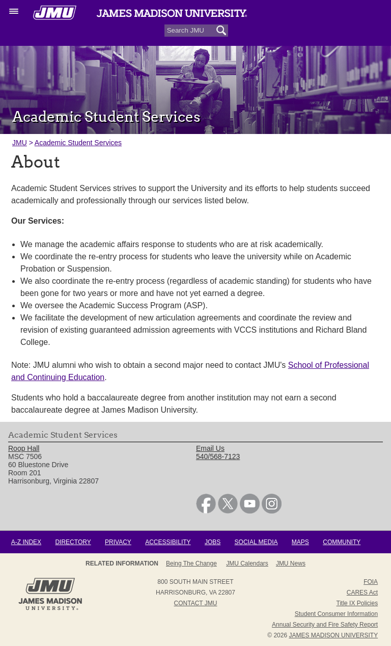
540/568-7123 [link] (218, 456)
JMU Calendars (247, 563)
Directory (73, 542)
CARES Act (362, 592)
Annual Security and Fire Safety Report (325, 624)
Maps (300, 542)
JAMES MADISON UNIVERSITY (333, 635)
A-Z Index (26, 542)
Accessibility (167, 542)
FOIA (371, 581)
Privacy (118, 542)
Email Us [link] (210, 448)
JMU (19, 143)
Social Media (256, 542)
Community (341, 542)
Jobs (212, 542)
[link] (206, 511)
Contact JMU (195, 603)
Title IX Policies (357, 603)
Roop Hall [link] (23, 448)
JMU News (290, 563)
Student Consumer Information (336, 613)
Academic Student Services (78, 143)
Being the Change (191, 563)
